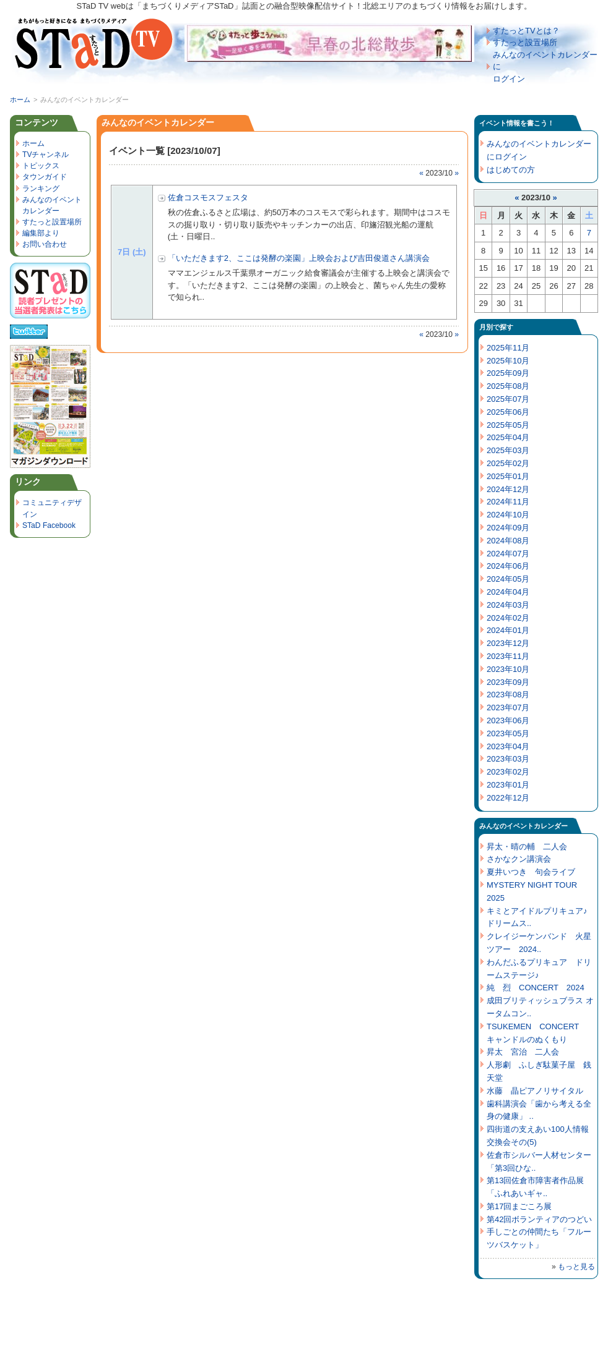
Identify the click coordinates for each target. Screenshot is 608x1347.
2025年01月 (508, 476)
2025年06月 (508, 412)
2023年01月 (508, 784)
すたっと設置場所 (525, 42)
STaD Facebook (49, 525)
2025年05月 (508, 425)
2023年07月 (508, 707)
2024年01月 (508, 630)
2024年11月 (508, 501)
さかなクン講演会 (519, 859)
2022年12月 (508, 797)
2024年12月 (508, 489)
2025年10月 (508, 360)
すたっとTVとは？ (526, 30)
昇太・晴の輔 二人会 (527, 846)
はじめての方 (511, 169)
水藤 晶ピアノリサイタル (535, 1090)
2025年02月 (508, 463)
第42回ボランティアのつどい (539, 1219)
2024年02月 (508, 618)
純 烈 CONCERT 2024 (535, 987)
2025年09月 (508, 373)
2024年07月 (508, 553)
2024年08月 (508, 540)
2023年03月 (508, 758)
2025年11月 (508, 347)
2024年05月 (508, 579)
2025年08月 (508, 386)
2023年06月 (508, 720)
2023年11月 (508, 656)
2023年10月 (508, 669)
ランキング (40, 188)
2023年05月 (508, 733)
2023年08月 (508, 694)
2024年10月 (508, 514)
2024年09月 (508, 527)
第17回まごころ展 (519, 1206)
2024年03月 (508, 605)
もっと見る (576, 1266)
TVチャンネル (45, 154)
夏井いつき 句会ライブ (531, 872)
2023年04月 (508, 746)
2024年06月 (508, 566)
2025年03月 (508, 450)
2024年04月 (508, 592)
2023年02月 (508, 771)
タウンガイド (44, 176)
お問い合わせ (44, 244)
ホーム (20, 99)
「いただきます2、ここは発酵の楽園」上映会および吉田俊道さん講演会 (299, 258)
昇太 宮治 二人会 (523, 1051)
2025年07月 (508, 399)
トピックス (40, 165)
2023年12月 (508, 643)
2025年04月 (508, 437)
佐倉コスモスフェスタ (208, 197)
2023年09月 (508, 682)
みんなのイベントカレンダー (523, 826)
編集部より (40, 233)
